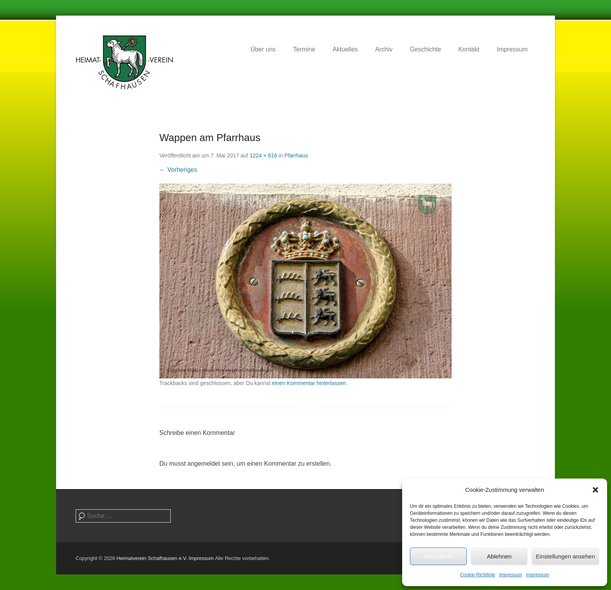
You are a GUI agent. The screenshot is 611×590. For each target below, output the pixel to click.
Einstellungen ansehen (565, 556)
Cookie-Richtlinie (477, 575)
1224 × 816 (263, 155)
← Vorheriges (178, 169)
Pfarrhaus (296, 155)
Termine (304, 49)
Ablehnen (499, 556)
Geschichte (425, 49)
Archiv (383, 49)
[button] (595, 490)
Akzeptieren (438, 556)
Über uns (263, 49)
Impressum (510, 575)
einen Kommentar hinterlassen (309, 383)
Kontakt (468, 49)
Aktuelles (345, 49)
